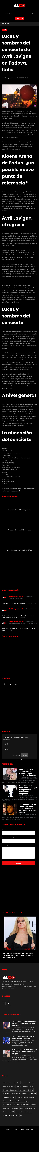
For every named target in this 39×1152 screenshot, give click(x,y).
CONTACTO (19, 18)
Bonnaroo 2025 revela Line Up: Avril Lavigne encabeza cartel (18, 629)
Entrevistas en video (9, 1097)
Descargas (6, 1093)
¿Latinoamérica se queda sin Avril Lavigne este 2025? (18, 603)
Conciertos (22, 1090)
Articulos (24, 1083)
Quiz (21, 1108)
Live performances (23, 1104)
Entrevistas (32, 1093)
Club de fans (13, 1090)
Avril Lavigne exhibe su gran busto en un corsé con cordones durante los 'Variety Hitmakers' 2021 (18, 955)
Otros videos (6, 1108)
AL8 (18, 1083)
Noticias (33, 1104)
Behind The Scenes (22, 1086)
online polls (19, 759)
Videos (5, 1115)
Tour (5, 29)
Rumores (5, 1112)
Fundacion (19, 1101)
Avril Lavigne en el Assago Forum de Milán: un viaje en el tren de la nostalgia (24, 1023)
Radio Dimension (30, 1108)
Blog (31, 1086)
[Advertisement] (18, 708)
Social (12, 1112)
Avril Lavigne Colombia (9, 78)
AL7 (13, 1083)
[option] (19, 937)
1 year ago (21, 617)
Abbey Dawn (7, 1083)
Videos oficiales (13, 1115)
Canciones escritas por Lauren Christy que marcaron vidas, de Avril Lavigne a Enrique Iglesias (27, 808)
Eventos (19, 1097)
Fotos (12, 1101)
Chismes (5, 1090)
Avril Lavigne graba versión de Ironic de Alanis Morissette (23, 1037)
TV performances (25, 1112)
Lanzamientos (7, 1104)
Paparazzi (15, 1108)
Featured (5, 1101)
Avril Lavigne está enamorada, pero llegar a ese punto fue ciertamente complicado (28, 790)
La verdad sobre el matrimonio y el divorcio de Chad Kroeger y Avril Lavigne (27, 772)
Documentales (15, 1093)
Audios (31, 1083)
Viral (21, 1115)
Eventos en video (28, 1097)
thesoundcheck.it (13, 491)
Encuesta (24, 1093)
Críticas (30, 1090)
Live (14, 1104)
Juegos (26, 1101)
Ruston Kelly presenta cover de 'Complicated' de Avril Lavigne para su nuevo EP (18, 616)
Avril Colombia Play (9, 1086)
